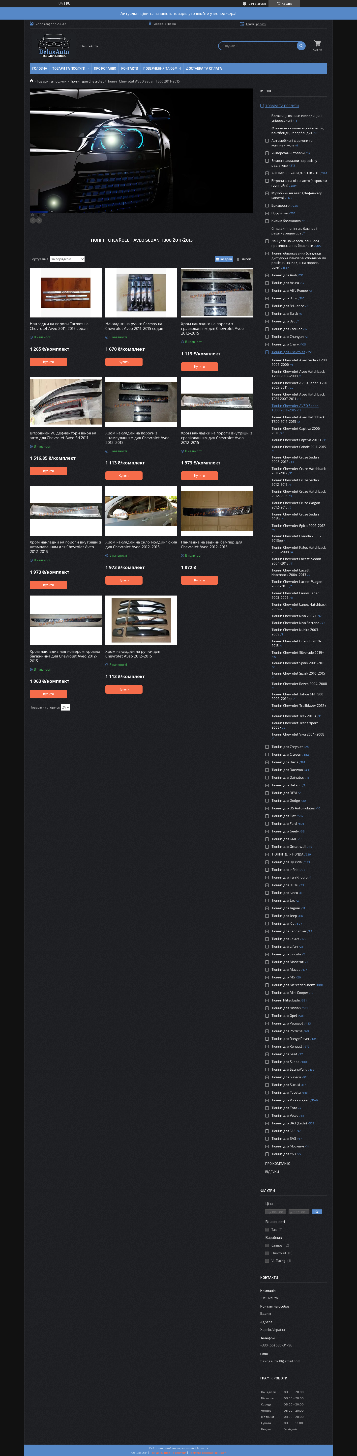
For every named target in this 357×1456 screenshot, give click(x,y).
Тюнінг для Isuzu (284, 885)
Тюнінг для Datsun (286, 785)
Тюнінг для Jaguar (285, 908)
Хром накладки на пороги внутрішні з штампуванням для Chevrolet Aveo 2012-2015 (65, 547)
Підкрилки (279, 213)
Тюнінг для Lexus (285, 939)
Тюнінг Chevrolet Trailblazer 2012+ (298, 705)
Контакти (129, 68)
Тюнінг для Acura (285, 283)
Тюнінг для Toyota (286, 1092)
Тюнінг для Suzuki (285, 1085)
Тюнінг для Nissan (286, 1008)
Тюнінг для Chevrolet (87, 81)
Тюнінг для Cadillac (286, 329)
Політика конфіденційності (208, 1452)
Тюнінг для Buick (284, 313)
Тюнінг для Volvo (284, 1115)
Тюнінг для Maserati (287, 962)
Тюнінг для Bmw (284, 298)
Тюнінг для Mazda (285, 969)
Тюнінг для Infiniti (285, 869)
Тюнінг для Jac (283, 900)
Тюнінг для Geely (285, 831)
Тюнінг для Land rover (288, 931)
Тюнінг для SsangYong (289, 1069)
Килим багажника (286, 221)
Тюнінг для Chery (285, 344)
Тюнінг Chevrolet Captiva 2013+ (296, 440)
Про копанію (105, 68)
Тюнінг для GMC (284, 839)
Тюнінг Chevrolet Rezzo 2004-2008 (299, 684)
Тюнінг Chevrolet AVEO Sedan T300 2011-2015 (295, 407)
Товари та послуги (68, 68)
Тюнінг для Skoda (285, 1061)
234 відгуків (257, 3)
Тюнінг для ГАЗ (283, 1131)
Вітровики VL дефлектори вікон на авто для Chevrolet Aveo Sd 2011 (63, 435)
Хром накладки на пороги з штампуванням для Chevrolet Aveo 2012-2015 (137, 437)
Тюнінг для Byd (283, 321)
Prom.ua (202, 1448)
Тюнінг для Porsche (287, 1031)
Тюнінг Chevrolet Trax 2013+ (293, 716)
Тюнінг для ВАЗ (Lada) (289, 1123)
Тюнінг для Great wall (288, 846)
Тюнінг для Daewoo (287, 770)
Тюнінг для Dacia (284, 762)
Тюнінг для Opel (284, 1015)
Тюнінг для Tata (284, 1108)
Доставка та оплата (204, 68)
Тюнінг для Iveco (284, 892)
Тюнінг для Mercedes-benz (293, 985)
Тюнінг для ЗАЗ (283, 1138)
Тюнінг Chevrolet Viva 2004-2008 (297, 734)
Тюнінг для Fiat (283, 816)
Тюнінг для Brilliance (287, 306)
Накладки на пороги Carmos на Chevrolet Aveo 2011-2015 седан (59, 326)
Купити (48, 362)
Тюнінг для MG (283, 977)
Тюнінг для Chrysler (287, 746)
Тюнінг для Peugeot (287, 1023)
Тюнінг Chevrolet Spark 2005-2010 (298, 663)
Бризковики (281, 205)
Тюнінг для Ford (284, 823)
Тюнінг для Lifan (284, 946)
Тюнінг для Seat (284, 1054)
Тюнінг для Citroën (286, 754)
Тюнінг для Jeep (284, 916)
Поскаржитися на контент (167, 1452)
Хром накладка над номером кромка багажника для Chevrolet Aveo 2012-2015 (65, 656)
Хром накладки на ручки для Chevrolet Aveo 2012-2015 (132, 653)
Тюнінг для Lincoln (286, 954)
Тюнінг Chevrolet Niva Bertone (295, 623)
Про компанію (278, 1163)
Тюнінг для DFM (284, 793)
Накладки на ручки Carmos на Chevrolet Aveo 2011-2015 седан (134, 326)
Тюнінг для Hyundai (286, 862)
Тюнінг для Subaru (286, 1077)
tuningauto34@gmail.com (280, 1361)
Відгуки (272, 1172)
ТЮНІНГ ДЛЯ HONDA (287, 854)
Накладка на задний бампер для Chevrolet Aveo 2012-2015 (211, 544)
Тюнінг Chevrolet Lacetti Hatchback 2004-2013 (290, 572)
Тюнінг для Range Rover (290, 1038)
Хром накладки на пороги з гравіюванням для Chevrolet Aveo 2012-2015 (212, 328)
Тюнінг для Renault (286, 1046)
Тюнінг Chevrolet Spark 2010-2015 (298, 673)
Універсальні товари (288, 153)
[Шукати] (301, 45)
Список (245, 259)
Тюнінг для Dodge (285, 800)
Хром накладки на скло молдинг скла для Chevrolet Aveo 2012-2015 (141, 544)
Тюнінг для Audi (284, 275)
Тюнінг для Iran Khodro (289, 877)
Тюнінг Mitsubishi (285, 1000)
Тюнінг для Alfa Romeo (289, 290)
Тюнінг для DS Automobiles (293, 808)
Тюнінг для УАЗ (283, 1154)
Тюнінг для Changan (287, 336)
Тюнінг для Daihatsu (287, 777)
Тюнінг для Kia (283, 923)
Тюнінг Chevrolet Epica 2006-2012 (298, 525)
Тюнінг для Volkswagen (290, 1100)
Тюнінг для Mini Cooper (289, 992)
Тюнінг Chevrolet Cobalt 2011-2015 (298, 447)
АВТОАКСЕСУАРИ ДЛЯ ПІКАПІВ (295, 173)
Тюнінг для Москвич (287, 1146)
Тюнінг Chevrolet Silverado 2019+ (297, 652)
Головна (39, 68)
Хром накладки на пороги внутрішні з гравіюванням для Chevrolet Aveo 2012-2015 (216, 437)
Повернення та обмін (162, 68)
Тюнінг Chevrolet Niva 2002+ (294, 616)
